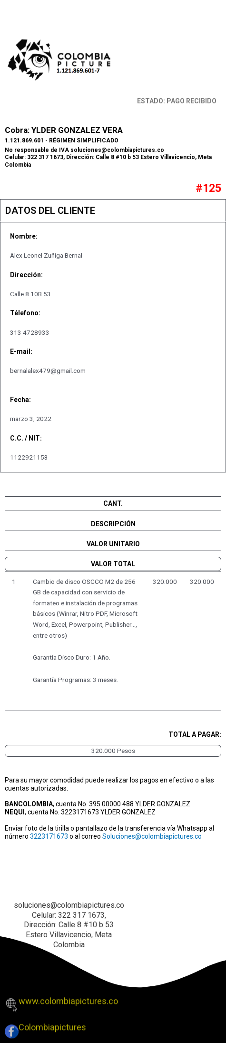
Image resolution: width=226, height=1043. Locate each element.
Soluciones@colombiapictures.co (152, 836)
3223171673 (49, 836)
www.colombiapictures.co (68, 997)
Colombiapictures (52, 1023)
